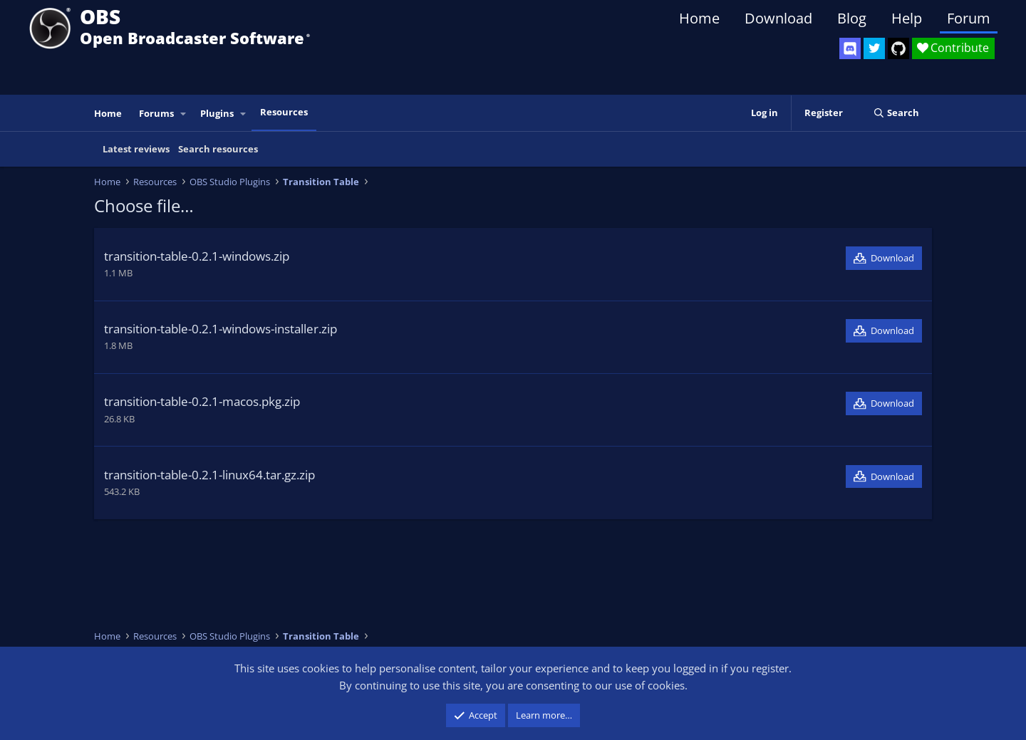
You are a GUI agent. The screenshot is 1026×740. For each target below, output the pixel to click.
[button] (183, 113)
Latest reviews (136, 148)
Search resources (218, 148)
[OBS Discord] (850, 48)
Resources (284, 111)
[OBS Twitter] (874, 48)
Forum (968, 18)
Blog (851, 18)
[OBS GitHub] (898, 48)
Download (778, 18)
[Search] (896, 112)
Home (699, 18)
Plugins (217, 113)
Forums (156, 113)
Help (906, 18)
